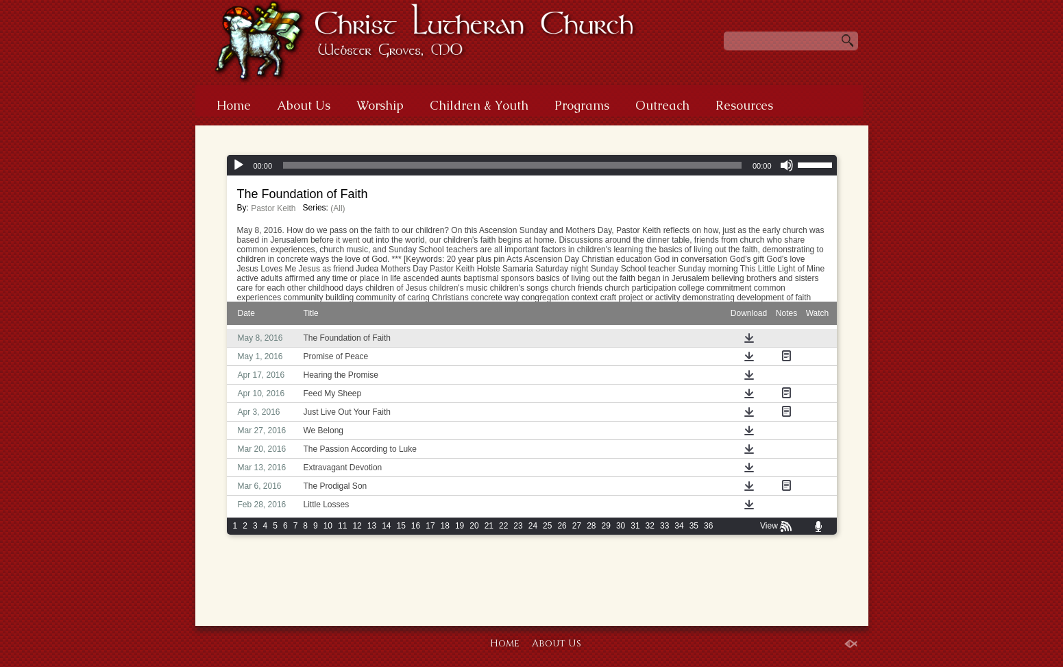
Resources (744, 105)
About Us (303, 105)
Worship (380, 105)
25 (547, 526)
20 (473, 526)
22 (503, 526)
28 (591, 526)
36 (708, 526)
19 (459, 526)
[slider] (512, 165)
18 (445, 526)
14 (386, 526)
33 (664, 526)
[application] (532, 165)
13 (371, 526)
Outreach (662, 105)
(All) (337, 208)
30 (620, 526)
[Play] (238, 165)
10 (327, 526)
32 (650, 526)
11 (342, 526)
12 (356, 526)
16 (415, 526)
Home (234, 105)
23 (517, 526)
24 (532, 526)
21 (489, 526)
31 (635, 526)
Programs (581, 105)
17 (430, 526)
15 (400, 526)
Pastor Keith (273, 208)
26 (561, 526)
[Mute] (787, 165)
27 (576, 526)
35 (693, 526)
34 (678, 526)
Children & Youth (479, 105)
